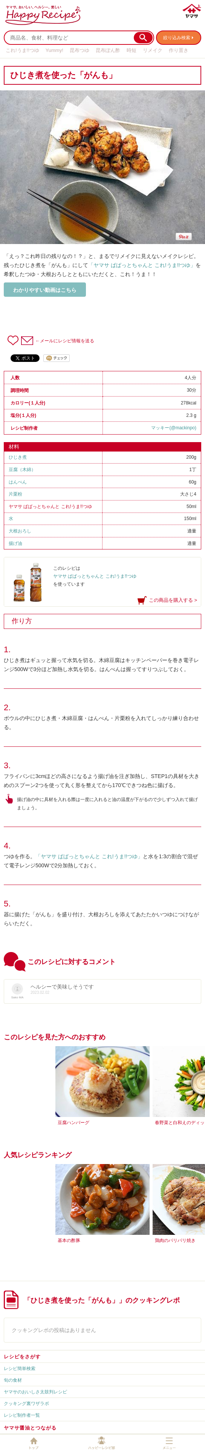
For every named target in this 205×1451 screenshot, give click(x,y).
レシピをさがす (22, 1356)
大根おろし (20, 531)
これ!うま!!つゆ (22, 50)
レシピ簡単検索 (19, 1368)
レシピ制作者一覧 (22, 1415)
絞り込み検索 (176, 37)
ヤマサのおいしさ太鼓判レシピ (35, 1392)
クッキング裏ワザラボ (26, 1403)
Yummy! (54, 50)
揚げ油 (15, 543)
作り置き (178, 50)
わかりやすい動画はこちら (44, 290)
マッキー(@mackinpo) (173, 427)
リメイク (152, 50)
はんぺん (18, 482)
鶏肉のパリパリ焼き (175, 1240)
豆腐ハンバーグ (73, 1122)
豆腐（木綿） (22, 469)
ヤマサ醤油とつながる (30, 1428)
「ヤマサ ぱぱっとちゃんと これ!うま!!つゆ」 (142, 265)
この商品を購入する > (173, 600)
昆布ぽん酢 (108, 50)
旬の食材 (13, 1380)
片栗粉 (15, 494)
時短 (131, 50)
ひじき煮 (18, 457)
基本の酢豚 (69, 1240)
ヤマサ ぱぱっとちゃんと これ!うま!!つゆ (50, 506)
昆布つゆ (79, 50)
